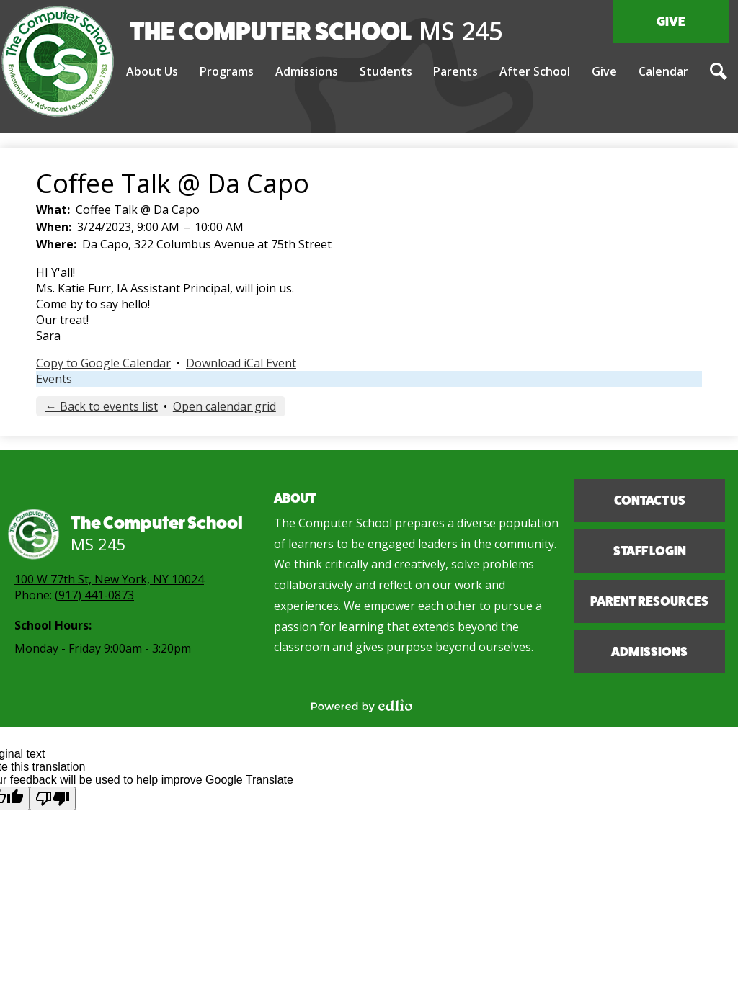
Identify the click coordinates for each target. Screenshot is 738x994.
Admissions (649, 652)
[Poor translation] (53, 798)
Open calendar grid (224, 406)
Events (54, 379)
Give (671, 21)
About (295, 498)
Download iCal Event (241, 363)
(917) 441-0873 (94, 595)
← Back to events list (101, 406)
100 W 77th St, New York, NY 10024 (109, 579)
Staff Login (649, 551)
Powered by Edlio (361, 706)
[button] (152, 72)
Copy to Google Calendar (103, 363)
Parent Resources (649, 601)
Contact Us (649, 500)
